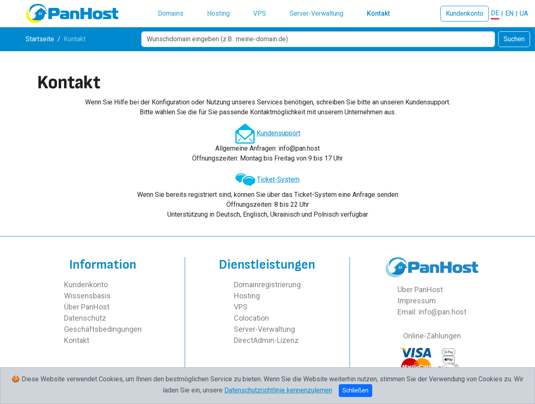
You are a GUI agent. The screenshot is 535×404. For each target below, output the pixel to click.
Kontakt (378, 13)
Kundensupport (278, 133)
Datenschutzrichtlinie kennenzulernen (278, 390)
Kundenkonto (464, 13)
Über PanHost (86, 306)
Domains (170, 13)
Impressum (416, 300)
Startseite (40, 39)
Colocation (251, 318)
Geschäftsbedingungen (103, 329)
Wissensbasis (87, 295)
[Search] (318, 39)
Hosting (218, 13)
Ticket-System (278, 179)
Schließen (355, 390)
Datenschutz (85, 318)
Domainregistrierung (267, 284)
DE (495, 13)
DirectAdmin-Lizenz (266, 340)
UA (524, 13)
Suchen (514, 39)
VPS (259, 13)
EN (509, 13)
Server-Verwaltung (316, 13)
